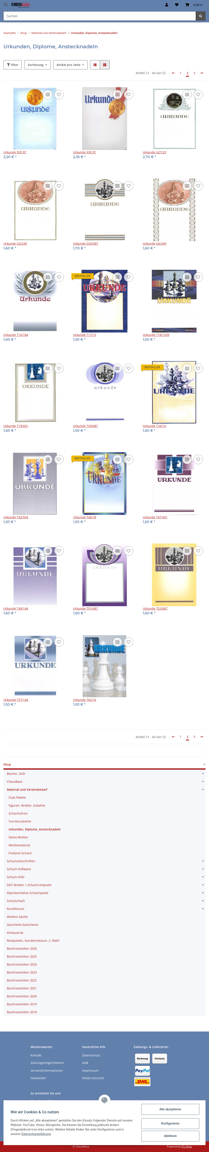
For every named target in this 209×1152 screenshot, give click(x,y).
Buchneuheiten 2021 (22, 988)
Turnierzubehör (20, 821)
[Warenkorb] (194, 4)
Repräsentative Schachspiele (27, 893)
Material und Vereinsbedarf (27, 789)
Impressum (90, 1070)
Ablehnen (170, 1136)
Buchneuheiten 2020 (22, 996)
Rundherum (15, 909)
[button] (167, 4)
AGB (85, 1063)
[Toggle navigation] (5, 2)
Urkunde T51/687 (85, 608)
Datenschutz (91, 1055)
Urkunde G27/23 (154, 152)
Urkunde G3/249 (15, 243)
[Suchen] (99, 16)
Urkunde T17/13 (84, 335)
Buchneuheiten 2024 (22, 964)
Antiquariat (15, 933)
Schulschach (16, 901)
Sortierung (35, 65)
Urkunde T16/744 (15, 335)
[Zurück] (173, 73)
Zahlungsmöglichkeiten (47, 1063)
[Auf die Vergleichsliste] (47, 94)
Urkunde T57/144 (15, 700)
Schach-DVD (15, 877)
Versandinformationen (47, 1070)
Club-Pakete (17, 797)
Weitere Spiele (17, 917)
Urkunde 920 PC (14, 152)
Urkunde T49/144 (15, 608)
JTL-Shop (186, 1146)
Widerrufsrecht (93, 1078)
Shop (7, 764)
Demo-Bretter (18, 837)
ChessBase (14, 782)
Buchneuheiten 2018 (22, 1012)
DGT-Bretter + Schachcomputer (29, 885)
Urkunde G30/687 (85, 243)
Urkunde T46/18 (84, 517)
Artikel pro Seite (68, 65)
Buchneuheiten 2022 (22, 980)
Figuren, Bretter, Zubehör (27, 805)
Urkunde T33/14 (154, 426)
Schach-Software (19, 869)
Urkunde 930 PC (84, 152)
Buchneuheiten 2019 (22, 1004)
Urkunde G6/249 (154, 243)
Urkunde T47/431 (155, 517)
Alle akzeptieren (170, 1109)
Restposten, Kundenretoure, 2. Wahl (33, 940)
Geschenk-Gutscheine (22, 925)
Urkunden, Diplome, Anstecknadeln (35, 829)
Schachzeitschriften (21, 861)
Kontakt (36, 1055)
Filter (12, 65)
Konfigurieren (170, 1123)
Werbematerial (19, 845)
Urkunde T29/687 (85, 426)
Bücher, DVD (16, 774)
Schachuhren (18, 813)
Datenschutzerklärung (36, 1134)
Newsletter (38, 1078)
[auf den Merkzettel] (59, 94)
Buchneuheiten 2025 (22, 956)
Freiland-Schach (20, 853)
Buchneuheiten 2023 (22, 972)
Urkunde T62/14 (84, 700)
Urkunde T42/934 (15, 517)
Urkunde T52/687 (155, 608)
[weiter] (202, 73)
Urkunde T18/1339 (156, 335)
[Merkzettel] (177, 4)
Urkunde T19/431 (15, 426)
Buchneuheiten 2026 (22, 948)
